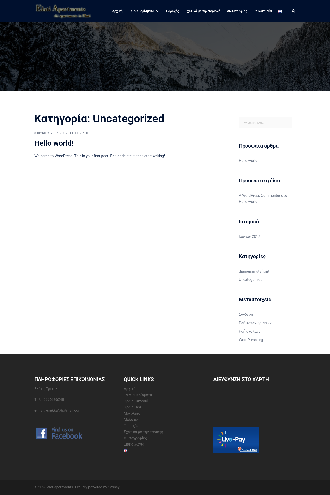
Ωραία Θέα (132, 407)
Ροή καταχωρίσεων (255, 323)
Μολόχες (131, 419)
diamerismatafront (254, 271)
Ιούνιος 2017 (249, 236)
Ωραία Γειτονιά (136, 401)
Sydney (114, 487)
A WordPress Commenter (259, 195)
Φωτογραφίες (237, 11)
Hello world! (54, 143)
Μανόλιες (132, 413)
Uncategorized (75, 133)
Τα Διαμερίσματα (141, 11)
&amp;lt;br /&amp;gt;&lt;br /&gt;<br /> (247, 403)
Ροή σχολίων (250, 331)
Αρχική (117, 11)
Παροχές (172, 11)
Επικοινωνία (263, 11)
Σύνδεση (246, 314)
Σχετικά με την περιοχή (202, 11)
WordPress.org (251, 340)
